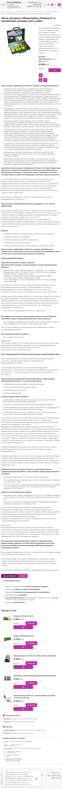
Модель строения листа (23, 616)
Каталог (11, 11)
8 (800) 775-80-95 (34, 6)
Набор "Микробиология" (23, 636)
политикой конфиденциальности (16, 784)
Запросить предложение (41, 75)
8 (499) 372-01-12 (35, 2)
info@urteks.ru (56, 773)
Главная (3, 11)
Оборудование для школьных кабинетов (29, 11)
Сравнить (41, 80)
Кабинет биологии (51, 11)
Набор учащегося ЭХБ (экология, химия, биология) (34, 656)
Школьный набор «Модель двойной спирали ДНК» (34, 676)
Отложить (45, 80)
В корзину (55, 70)
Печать (58, 25)
